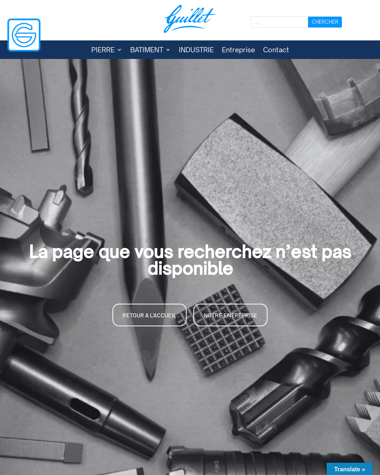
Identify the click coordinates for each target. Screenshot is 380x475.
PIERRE (103, 50)
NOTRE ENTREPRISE (231, 315)
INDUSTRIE (196, 50)
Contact (276, 50)
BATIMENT (146, 50)
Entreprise (238, 50)
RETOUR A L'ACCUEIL (149, 315)
